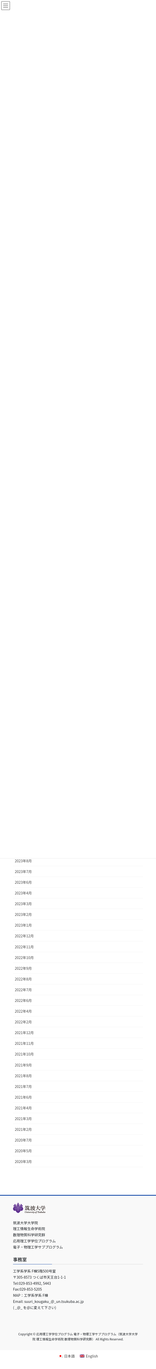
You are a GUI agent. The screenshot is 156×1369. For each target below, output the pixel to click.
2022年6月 (23, 1000)
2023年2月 (23, 914)
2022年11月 (24, 946)
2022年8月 (23, 979)
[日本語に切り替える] (66, 1355)
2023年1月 (23, 925)
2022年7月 (23, 989)
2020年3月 (23, 1161)
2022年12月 (24, 935)
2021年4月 (23, 1107)
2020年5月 (23, 1150)
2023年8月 (23, 860)
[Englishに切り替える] (88, 1355)
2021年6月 (23, 1097)
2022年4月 (23, 1011)
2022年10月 (24, 957)
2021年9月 (23, 1065)
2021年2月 (23, 1129)
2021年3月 (23, 1118)
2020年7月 (23, 1140)
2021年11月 (24, 1043)
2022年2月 (23, 1021)
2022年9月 (23, 968)
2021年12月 (24, 1032)
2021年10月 (24, 1054)
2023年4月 (23, 892)
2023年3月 (23, 903)
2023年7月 (23, 871)
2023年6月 (23, 882)
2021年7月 (23, 1086)
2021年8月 (23, 1075)
